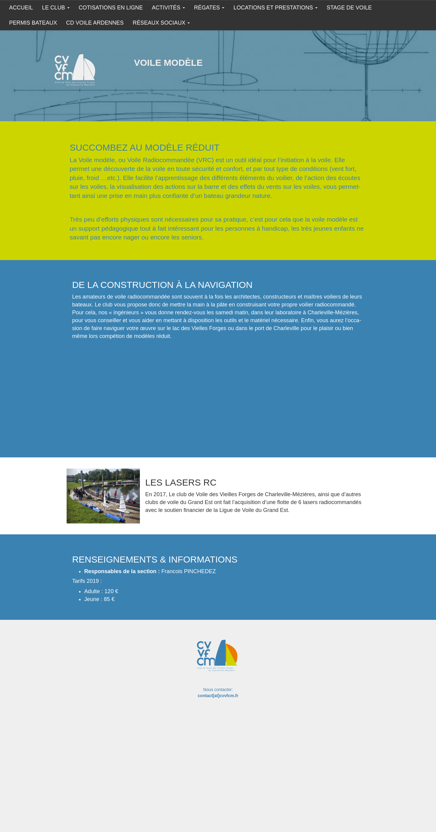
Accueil (21, 8)
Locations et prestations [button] (275, 8)
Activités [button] (168, 8)
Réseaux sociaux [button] (161, 23)
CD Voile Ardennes (95, 23)
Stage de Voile (349, 8)
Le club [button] (56, 8)
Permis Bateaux (33, 23)
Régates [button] (209, 8)
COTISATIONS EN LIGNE (111, 8)
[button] (72, 496)
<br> (157, 391)
